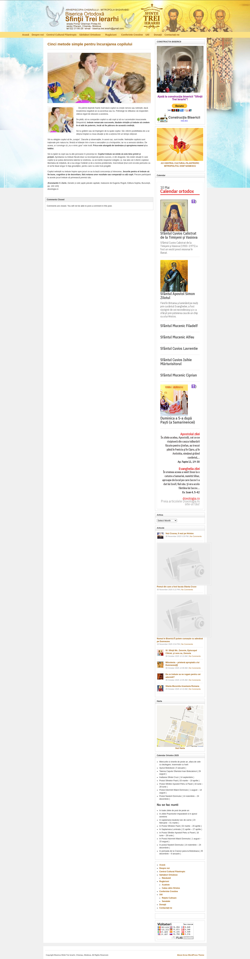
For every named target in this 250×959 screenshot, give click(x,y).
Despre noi (38, 34)
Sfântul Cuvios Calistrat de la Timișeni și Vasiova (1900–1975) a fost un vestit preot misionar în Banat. (179, 247)
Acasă (25, 34)
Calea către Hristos (171, 888)
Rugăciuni (111, 35)
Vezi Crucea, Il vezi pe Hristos (180, 533)
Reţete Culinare (169, 898)
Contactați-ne (171, 34)
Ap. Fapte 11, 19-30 (189, 461)
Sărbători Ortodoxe (90, 35)
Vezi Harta (180, 748)
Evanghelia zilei (189, 468)
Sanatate (166, 901)
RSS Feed (226, 34)
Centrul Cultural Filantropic (61, 34)
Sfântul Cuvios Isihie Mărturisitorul (176, 362)
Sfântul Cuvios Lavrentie (179, 348)
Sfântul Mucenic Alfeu (177, 337)
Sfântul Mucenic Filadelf (179, 326)
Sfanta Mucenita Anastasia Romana (182, 686)
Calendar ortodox (177, 191)
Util (147, 35)
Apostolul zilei (190, 434)
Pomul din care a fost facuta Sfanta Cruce (176, 587)
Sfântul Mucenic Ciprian (178, 375)
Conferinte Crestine (132, 34)
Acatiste (166, 885)
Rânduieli (166, 878)
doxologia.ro (191, 498)
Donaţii (158, 34)
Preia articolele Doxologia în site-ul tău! (180, 503)
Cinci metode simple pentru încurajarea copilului (90, 44)
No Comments (196, 536)
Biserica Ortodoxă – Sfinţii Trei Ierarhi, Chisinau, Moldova (104, 17)
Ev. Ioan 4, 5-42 (191, 492)
